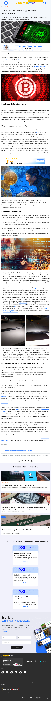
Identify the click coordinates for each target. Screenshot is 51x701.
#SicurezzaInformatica (9, 450)
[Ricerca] (44, 3)
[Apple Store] (30, 661)
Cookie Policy (31, 696)
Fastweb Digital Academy (31, 679)
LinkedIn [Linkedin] (19, 461)
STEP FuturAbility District (31, 682)
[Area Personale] (46, 3)
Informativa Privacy (24, 696)
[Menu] (7, 3)
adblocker (3, 396)
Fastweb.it (3, 684)
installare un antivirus (40, 369)
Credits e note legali (5, 682)
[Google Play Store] (43, 661)
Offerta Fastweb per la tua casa (35, 0)
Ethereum (8, 59)
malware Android (23, 303)
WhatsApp (29, 461)
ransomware (18, 68)
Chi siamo (3, 679)
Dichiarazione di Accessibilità (47, 697)
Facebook (26, 461)
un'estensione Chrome (33, 288)
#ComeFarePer (29, 450)
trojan (37, 132)
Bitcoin (3, 59)
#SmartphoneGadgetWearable (20, 450)
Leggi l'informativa (5, 631)
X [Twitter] (22, 461)
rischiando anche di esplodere (10, 312)
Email (32, 461)
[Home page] (25, 3)
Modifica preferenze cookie (38, 697)
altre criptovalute (22, 59)
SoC (15, 306)
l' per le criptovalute (39, 66)
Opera (17, 409)
